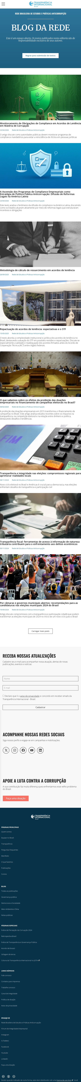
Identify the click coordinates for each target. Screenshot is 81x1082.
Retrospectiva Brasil (8, 936)
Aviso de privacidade (9, 1005)
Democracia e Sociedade (10, 903)
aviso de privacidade (29, 696)
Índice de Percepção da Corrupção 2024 (16, 930)
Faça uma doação (8, 1065)
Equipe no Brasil (7, 838)
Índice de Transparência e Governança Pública (19, 942)
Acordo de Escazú (8, 948)
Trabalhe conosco (8, 987)
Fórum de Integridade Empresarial (14, 1028)
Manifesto (5, 856)
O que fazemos (7, 862)
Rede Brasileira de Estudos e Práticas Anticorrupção (40, 13)
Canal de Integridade (9, 993)
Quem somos (6, 831)
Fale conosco (6, 975)
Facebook (5, 1046)
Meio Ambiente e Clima (10, 909)
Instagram (5, 1034)
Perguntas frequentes (9, 850)
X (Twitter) (5, 1040)
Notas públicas (7, 915)
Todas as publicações (9, 891)
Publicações (6, 868)
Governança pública (9, 897)
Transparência (6, 844)
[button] (40, 631)
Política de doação (8, 999)
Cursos (4, 874)
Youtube (4, 1052)
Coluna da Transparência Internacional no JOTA (20, 960)
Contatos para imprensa (10, 981)
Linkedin (4, 1059)
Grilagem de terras (8, 954)
